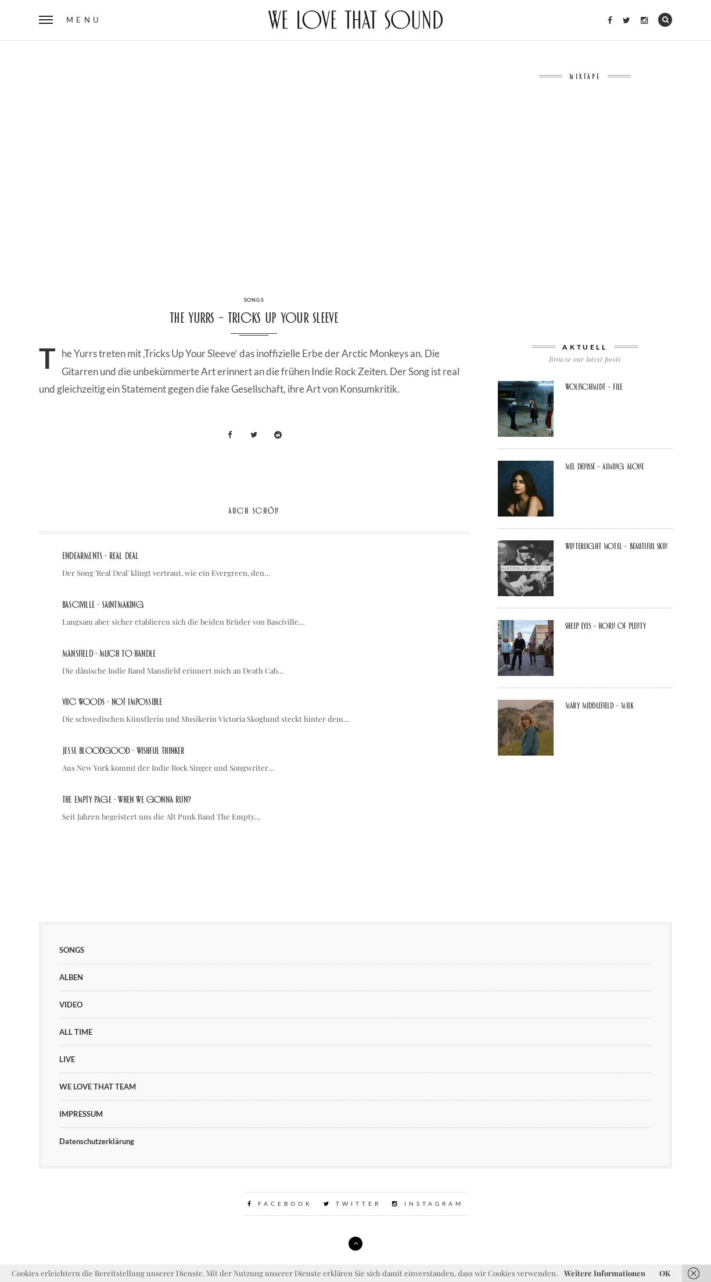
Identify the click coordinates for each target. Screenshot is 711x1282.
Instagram (428, 1203)
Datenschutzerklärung (96, 1141)
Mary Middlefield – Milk (599, 705)
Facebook (280, 1203)
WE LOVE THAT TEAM (97, 1086)
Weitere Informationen (604, 1273)
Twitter (352, 1203)
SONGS (254, 300)
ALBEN (71, 977)
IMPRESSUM (81, 1114)
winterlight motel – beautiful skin (616, 546)
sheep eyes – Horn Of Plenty (605, 626)
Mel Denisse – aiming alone (604, 466)
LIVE (67, 1059)
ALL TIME (75, 1032)
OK (664, 1273)
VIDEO (70, 1004)
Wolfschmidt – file (593, 386)
